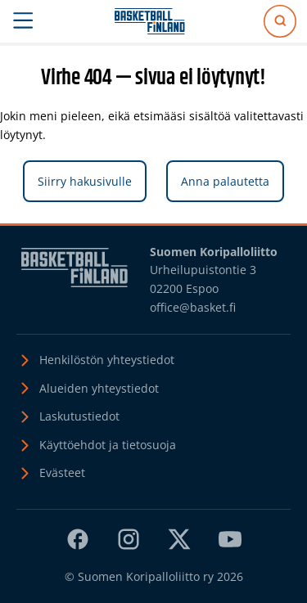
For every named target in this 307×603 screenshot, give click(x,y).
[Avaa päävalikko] (23, 21)
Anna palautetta (225, 181)
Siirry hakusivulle (85, 181)
